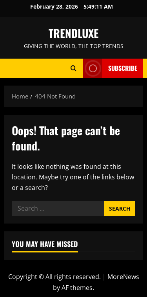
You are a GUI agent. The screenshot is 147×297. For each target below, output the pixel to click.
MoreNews (123, 276)
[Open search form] (73, 68)
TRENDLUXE (74, 33)
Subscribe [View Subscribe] (110, 68)
